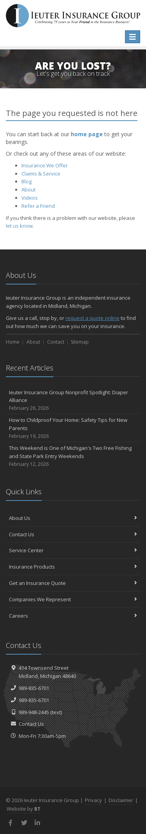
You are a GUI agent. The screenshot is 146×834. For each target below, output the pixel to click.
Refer (38, 205)
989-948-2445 (34, 712)
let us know (19, 225)
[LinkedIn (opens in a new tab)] (37, 822)
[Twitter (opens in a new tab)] (24, 822)
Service (40, 173)
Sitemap (80, 342)
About (28, 189)
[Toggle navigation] (132, 36)
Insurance (44, 165)
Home (12, 342)
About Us (73, 517)
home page (87, 134)
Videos (29, 197)
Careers (73, 615)
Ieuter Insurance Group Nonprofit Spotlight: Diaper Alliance (73, 400)
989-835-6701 (34, 688)
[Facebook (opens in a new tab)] (11, 822)
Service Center (73, 550)
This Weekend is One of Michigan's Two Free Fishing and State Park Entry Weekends (73, 456)
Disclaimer (121, 800)
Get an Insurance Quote (73, 582)
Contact (55, 342)
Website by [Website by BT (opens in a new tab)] (23, 808)
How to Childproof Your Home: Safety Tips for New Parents (73, 428)
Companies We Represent (73, 599)
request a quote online (92, 317)
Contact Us (73, 534)
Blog (26, 181)
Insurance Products (73, 566)
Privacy (93, 800)
